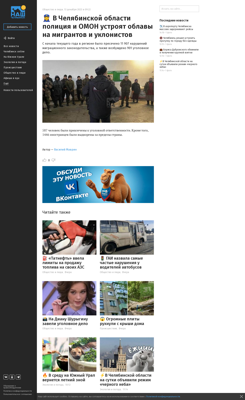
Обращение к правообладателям (12, 387)
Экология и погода (15, 62)
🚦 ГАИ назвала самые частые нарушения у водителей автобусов (121, 263)
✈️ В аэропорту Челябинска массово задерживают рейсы (176, 28)
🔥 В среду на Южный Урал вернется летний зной (68, 377)
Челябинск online (14, 51)
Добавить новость (17, 27)
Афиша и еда (11, 78)
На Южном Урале (14, 56)
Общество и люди (14, 72)
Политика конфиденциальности (17, 391)
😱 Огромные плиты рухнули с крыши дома (122, 321)
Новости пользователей (18, 90)
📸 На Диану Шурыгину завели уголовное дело (65, 321)
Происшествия (13, 67)
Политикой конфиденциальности (163, 396)
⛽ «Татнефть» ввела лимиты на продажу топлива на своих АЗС (63, 263)
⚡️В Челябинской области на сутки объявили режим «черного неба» (125, 380)
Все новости (11, 46)
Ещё (6, 83)
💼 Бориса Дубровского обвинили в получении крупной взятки (179, 51)
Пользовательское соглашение (17, 394)
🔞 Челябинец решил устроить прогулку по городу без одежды (178, 39)
